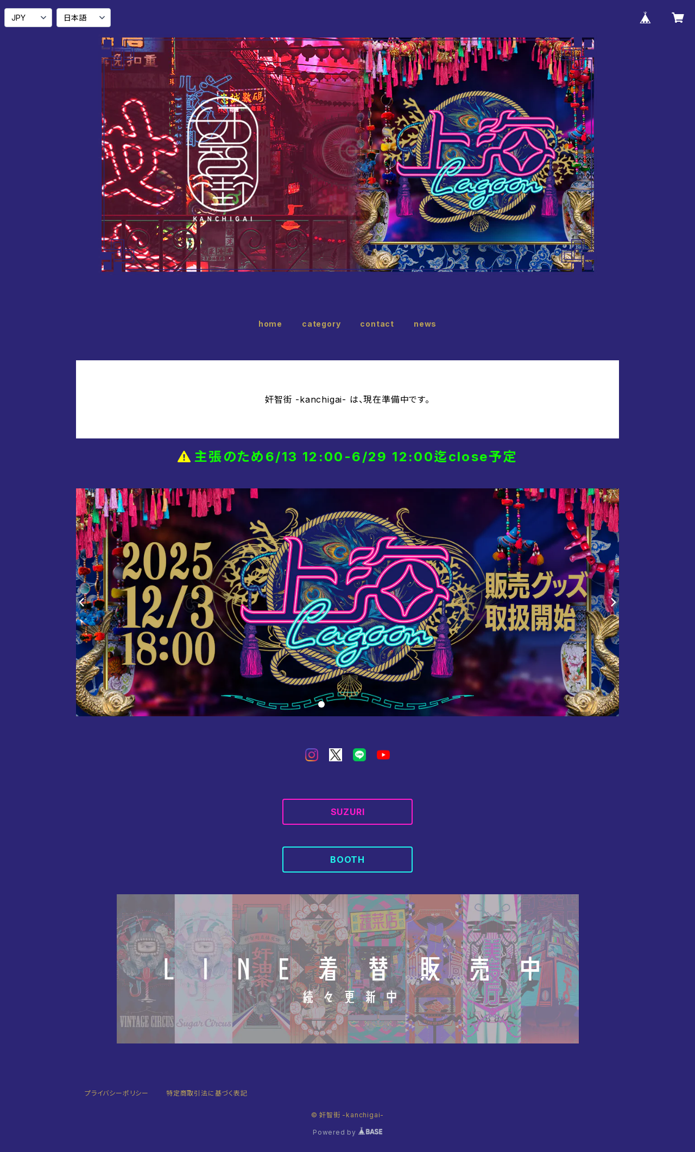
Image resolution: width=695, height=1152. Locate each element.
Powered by (347, 1132)
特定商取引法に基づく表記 (207, 1093)
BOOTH (347, 859)
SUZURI (348, 811)
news (425, 323)
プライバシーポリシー (117, 1093)
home (270, 323)
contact (377, 323)
